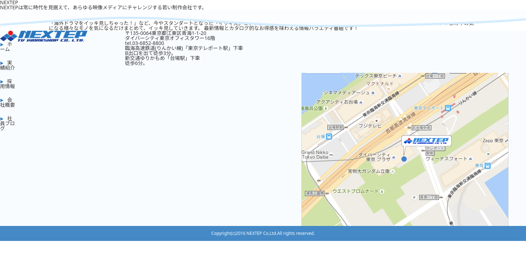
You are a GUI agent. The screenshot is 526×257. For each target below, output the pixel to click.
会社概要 (7, 102)
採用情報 (7, 84)
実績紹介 (7, 65)
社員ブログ (7, 123)
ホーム (6, 46)
